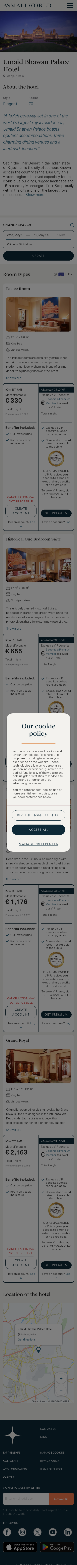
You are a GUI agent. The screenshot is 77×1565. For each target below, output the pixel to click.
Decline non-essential (38, 815)
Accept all (38, 830)
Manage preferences (38, 844)
